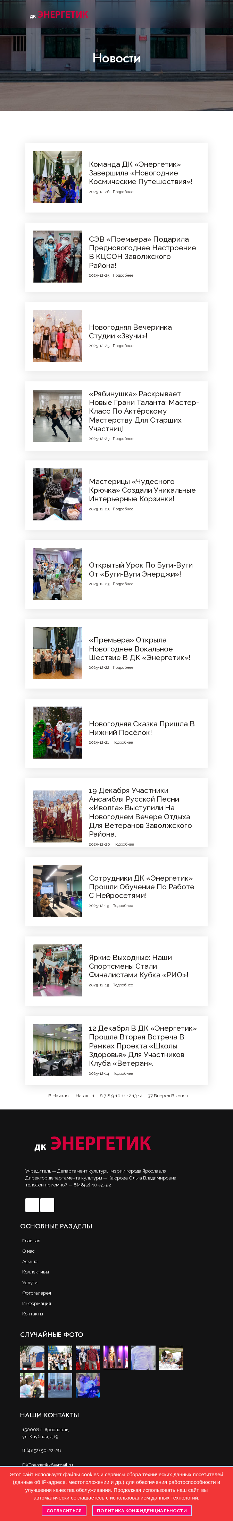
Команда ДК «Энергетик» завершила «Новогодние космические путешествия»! (141, 173)
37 (150, 1095)
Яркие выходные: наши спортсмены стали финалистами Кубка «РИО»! (139, 966)
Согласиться (64, 1510)
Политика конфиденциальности (142, 1510)
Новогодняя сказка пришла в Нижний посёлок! (142, 728)
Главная (31, 1240)
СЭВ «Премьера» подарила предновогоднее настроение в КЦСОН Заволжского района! (142, 252)
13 (134, 1095)
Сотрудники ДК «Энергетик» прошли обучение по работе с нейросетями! (141, 887)
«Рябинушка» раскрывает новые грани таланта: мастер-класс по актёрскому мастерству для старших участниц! (144, 411)
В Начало (58, 1095)
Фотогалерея (36, 1293)
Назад (82, 1095)
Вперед (162, 1095)
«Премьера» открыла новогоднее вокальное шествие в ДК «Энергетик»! (140, 649)
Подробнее (123, 191)
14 (140, 1095)
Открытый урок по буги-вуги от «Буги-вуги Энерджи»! (141, 569)
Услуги (30, 1282)
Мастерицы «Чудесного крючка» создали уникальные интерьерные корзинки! (142, 490)
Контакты (32, 1313)
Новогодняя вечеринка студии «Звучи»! (130, 331)
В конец (179, 1095)
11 (124, 1095)
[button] (205, 14)
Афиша (30, 1261)
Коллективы (35, 1271)
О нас (28, 1251)
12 (129, 1095)
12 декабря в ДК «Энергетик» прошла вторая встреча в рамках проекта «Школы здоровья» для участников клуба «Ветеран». (143, 1046)
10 (117, 1095)
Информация (36, 1303)
